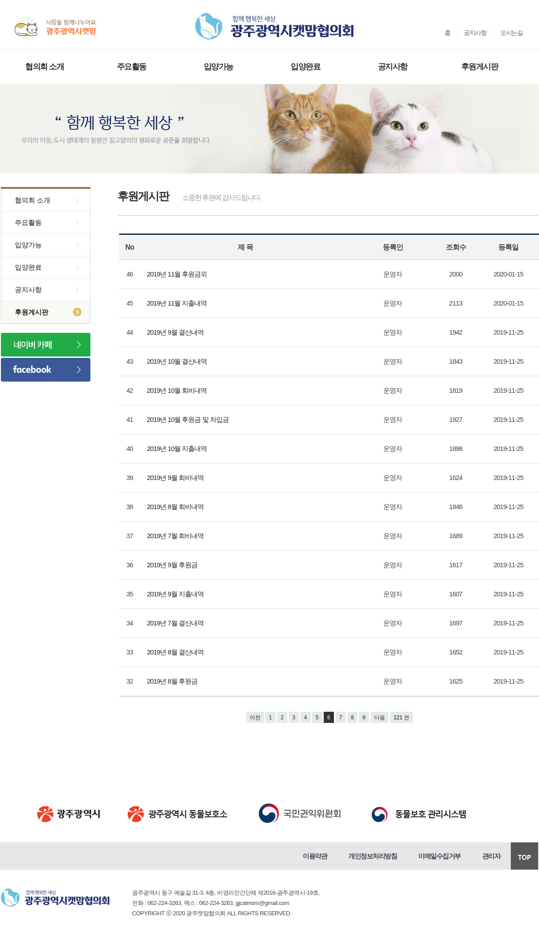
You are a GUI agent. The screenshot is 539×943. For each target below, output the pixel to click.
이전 (255, 717)
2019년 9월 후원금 (173, 565)
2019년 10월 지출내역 (178, 448)
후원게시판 (479, 66)
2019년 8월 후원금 (173, 681)
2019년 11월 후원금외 (178, 274)
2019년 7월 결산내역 (176, 623)
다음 (379, 717)
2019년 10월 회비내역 (178, 390)
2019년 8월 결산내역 (176, 652)
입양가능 (218, 66)
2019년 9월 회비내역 (176, 477)
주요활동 (131, 66)
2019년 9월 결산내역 (176, 332)
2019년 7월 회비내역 (176, 535)
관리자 (491, 856)
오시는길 (511, 32)
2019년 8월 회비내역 (176, 506)
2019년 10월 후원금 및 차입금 (188, 419)
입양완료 (305, 66)
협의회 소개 (44, 66)
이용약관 (315, 856)
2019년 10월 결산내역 (178, 361)
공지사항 (475, 32)
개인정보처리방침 (372, 856)
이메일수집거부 (439, 856)
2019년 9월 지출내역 (176, 594)
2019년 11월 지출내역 (178, 303)
